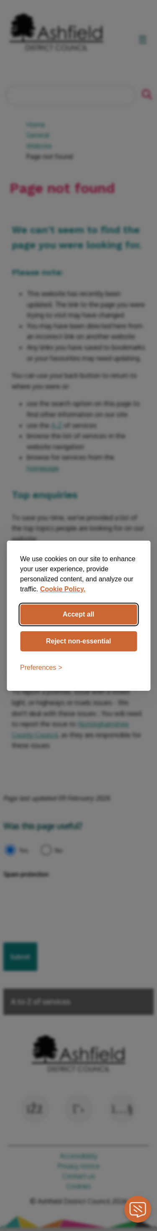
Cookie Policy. (62, 589)
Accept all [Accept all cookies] (79, 614)
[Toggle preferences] (41, 667)
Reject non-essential (78, 641)
